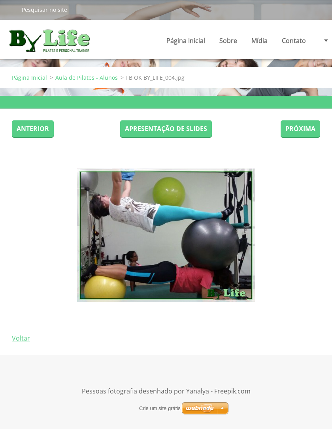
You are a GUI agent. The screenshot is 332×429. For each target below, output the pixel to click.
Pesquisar (10, 9)
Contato (294, 40)
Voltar (21, 338)
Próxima (300, 128)
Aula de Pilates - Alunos (86, 77)
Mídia (259, 42)
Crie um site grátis (160, 408)
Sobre (228, 42)
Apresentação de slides (166, 128)
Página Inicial (185, 40)
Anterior (33, 128)
